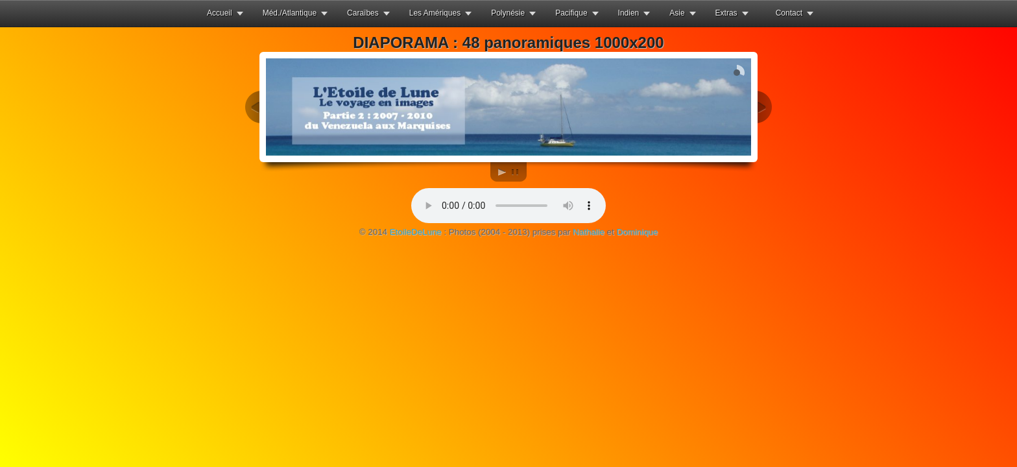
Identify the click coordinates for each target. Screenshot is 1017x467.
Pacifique (571, 13)
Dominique (637, 232)
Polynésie (508, 13)
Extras (726, 13)
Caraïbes (363, 13)
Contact (789, 13)
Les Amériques (435, 13)
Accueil (219, 13)
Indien (629, 13)
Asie (676, 13)
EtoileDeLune (416, 232)
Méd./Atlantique (290, 13)
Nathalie (588, 232)
